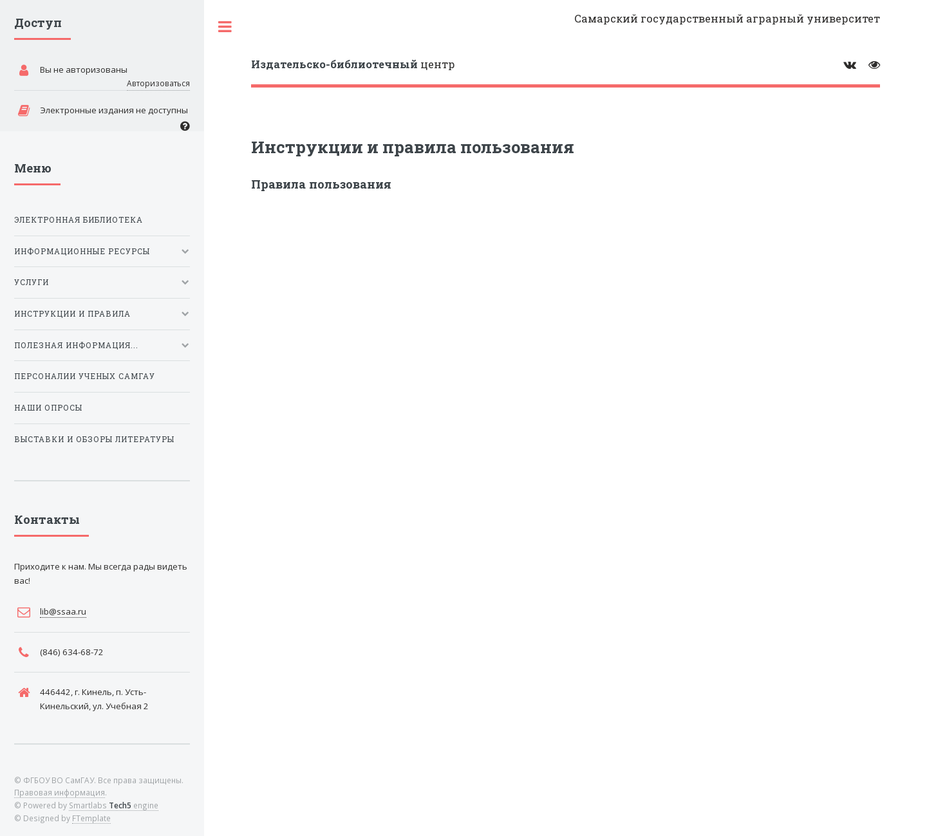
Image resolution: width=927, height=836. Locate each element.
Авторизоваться (158, 83)
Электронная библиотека (78, 220)
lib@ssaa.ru (63, 611)
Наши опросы (48, 408)
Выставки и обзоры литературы (94, 439)
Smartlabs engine (113, 805)
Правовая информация (59, 792)
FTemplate (91, 818)
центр (353, 64)
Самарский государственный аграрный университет (727, 18)
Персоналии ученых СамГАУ (84, 376)
